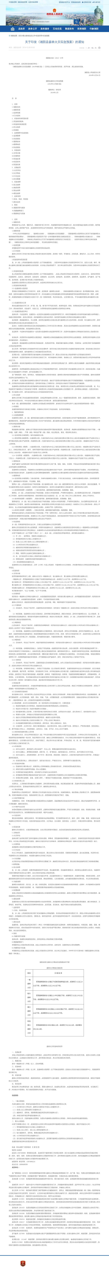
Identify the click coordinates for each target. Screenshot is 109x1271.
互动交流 (57, 28)
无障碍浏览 (86, 2)
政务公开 (32, 28)
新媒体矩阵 (76, 2)
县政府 (21, 28)
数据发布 (69, 28)
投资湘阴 (81, 28)
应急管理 (39, 36)
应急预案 (46, 36)
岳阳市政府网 (33, 2)
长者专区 (96, 2)
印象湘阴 (94, 28)
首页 (20, 36)
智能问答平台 (64, 2)
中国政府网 (13, 2)
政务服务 (45, 28)
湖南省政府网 (22, 2)
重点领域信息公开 (29, 36)
